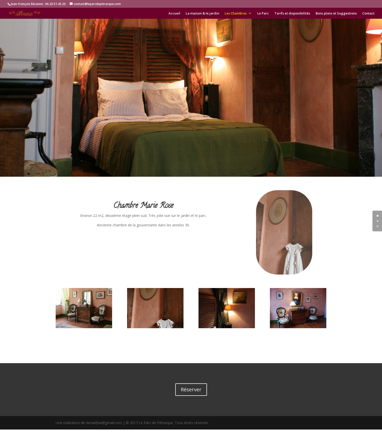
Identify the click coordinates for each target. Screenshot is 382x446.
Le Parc (263, 13)
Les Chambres (236, 13)
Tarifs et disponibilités (292, 13)
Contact (368, 13)
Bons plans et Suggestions (336, 13)
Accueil (174, 13)
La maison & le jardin (202, 13)
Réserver (191, 389)
